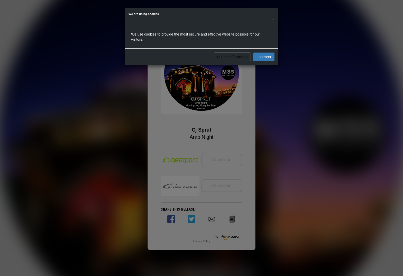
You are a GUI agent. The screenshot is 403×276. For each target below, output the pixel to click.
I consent (264, 57)
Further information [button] (232, 57)
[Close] (272, 18)
